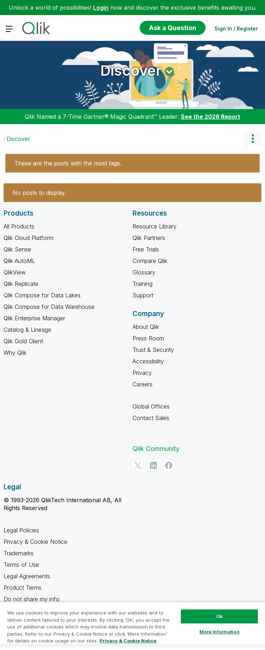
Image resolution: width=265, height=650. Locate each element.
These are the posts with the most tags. (67, 163)
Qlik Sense (17, 249)
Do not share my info (31, 599)
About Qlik (145, 326)
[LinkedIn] (153, 465)
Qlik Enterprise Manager (34, 318)
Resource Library (154, 226)
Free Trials (145, 249)
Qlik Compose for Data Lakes (42, 295)
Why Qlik (15, 352)
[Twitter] (137, 465)
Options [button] (252, 139)
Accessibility (148, 361)
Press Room (148, 338)
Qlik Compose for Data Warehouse (49, 306)
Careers (142, 384)
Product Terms (23, 587)
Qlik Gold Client (23, 341)
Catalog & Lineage (27, 329)
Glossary (143, 272)
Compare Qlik (149, 260)
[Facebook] (168, 465)
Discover (131, 70)
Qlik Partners (148, 237)
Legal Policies (21, 530)
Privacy (142, 372)
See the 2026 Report (210, 116)
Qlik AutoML (19, 260)
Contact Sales (150, 417)
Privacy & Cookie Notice (35, 541)
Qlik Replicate (21, 283)
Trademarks (19, 553)
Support (142, 295)
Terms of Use (21, 564)
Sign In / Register (236, 28)
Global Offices (151, 406)
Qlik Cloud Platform (28, 237)
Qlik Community (155, 448)
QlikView (15, 272)
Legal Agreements (27, 576)
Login (101, 7)
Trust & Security (153, 349)
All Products (19, 226)
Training (142, 283)
